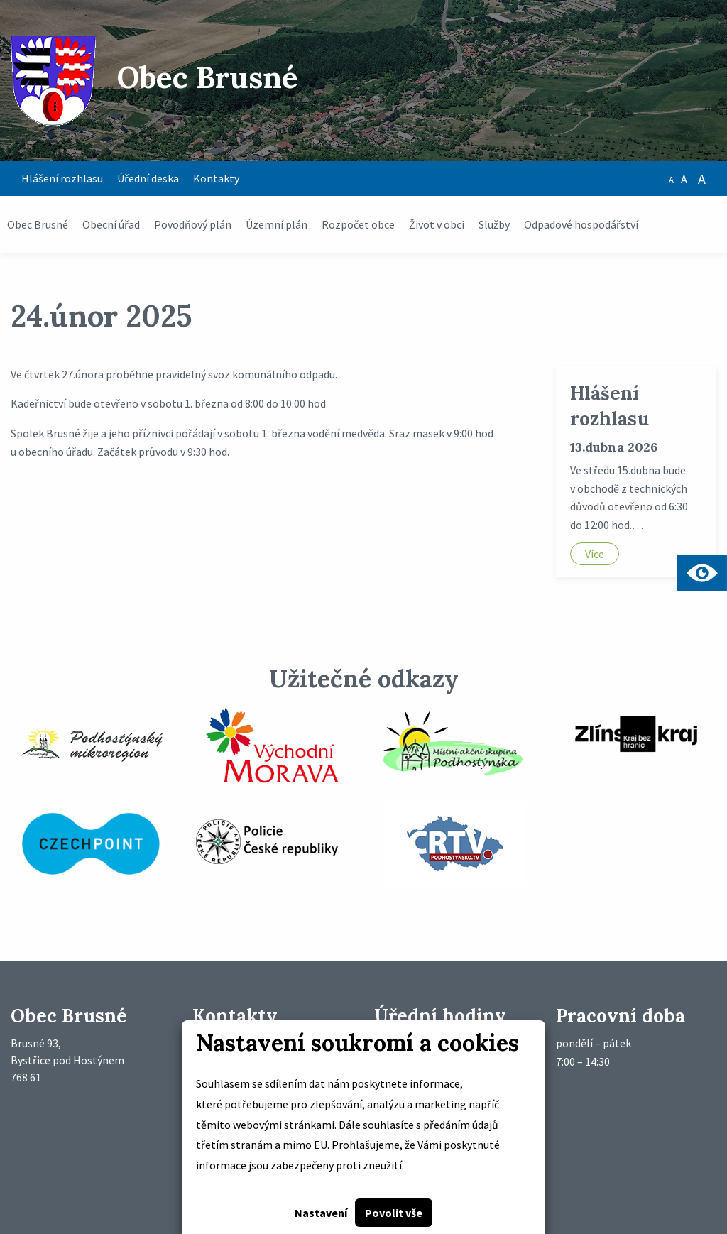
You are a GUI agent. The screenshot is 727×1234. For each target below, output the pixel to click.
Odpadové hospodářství (581, 224)
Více (594, 554)
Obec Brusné (37, 224)
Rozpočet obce (358, 224)
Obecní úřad (111, 224)
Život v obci (436, 224)
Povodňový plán (192, 224)
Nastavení (321, 1213)
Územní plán (276, 224)
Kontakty (216, 178)
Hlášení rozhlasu (62, 178)
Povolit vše (393, 1213)
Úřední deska (148, 178)
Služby (494, 224)
